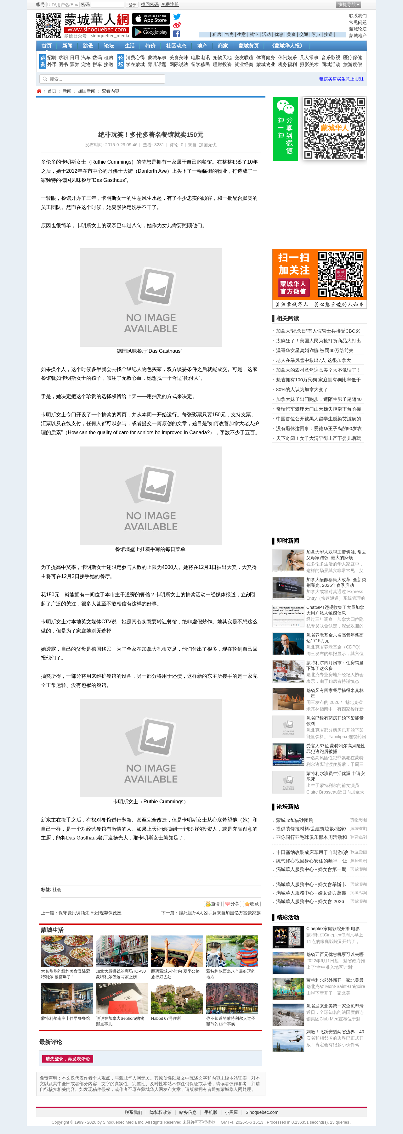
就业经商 (244, 64)
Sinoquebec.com (262, 1112)
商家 (223, 45)
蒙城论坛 (358, 28)
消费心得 (135, 57)
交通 (303, 34)
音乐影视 (330, 57)
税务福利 (287, 64)
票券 (74, 64)
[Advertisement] (272, 22)
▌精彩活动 (285, 917)
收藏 (254, 903)
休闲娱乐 (287, 57)
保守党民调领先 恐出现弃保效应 (90, 912)
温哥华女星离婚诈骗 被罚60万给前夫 (315, 350)
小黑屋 (231, 1112)
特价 (150, 45)
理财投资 (222, 64)
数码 (97, 57)
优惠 (279, 34)
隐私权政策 (161, 1112)
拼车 (97, 64)
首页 (47, 45)
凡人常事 (309, 57)
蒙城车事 (157, 57)
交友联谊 (244, 57)
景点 (316, 34)
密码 (85, 4)
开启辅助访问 (365, 4)
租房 (217, 34)
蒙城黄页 (249, 45)
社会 (57, 889)
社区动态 (176, 45)
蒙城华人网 (38, 91)
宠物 (86, 64)
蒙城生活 (52, 930)
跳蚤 (88, 45)
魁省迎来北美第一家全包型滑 (335, 1005)
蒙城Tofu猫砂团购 (294, 820)
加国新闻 (86, 90)
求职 (63, 57)
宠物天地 (222, 57)
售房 (229, 34)
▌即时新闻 (285, 541)
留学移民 (200, 64)
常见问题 (358, 22)
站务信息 (188, 1112)
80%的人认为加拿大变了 (302, 389)
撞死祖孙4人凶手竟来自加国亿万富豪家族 (220, 912)
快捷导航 (347, 4)
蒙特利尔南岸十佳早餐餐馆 (65, 1018)
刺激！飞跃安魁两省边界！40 (335, 1031)
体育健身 (265, 57)
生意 (241, 34)
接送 (328, 34)
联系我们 (358, 15)
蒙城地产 (358, 35)
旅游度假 (352, 64)
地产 (202, 45)
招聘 (52, 57)
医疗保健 (352, 57)
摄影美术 (309, 64)
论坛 (109, 45)
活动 (266, 34)
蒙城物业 (265, 64)
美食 (291, 34)
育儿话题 (157, 64)
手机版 (211, 1112)
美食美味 (178, 57)
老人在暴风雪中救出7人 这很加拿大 (313, 360)
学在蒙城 (135, 64)
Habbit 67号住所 (166, 1018)
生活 (130, 45)
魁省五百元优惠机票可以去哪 (335, 954)
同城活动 (330, 64)
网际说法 (178, 64)
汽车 (86, 57)
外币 (52, 64)
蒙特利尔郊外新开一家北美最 (335, 980)
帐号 (40, 4)
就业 (254, 34)
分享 (234, 903)
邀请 (215, 903)
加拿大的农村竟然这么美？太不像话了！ (318, 370)
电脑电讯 (200, 57)
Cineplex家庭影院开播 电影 (333, 928)
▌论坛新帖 (285, 807)
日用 (74, 57)
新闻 (67, 45)
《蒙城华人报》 (287, 45)
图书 (63, 64)
